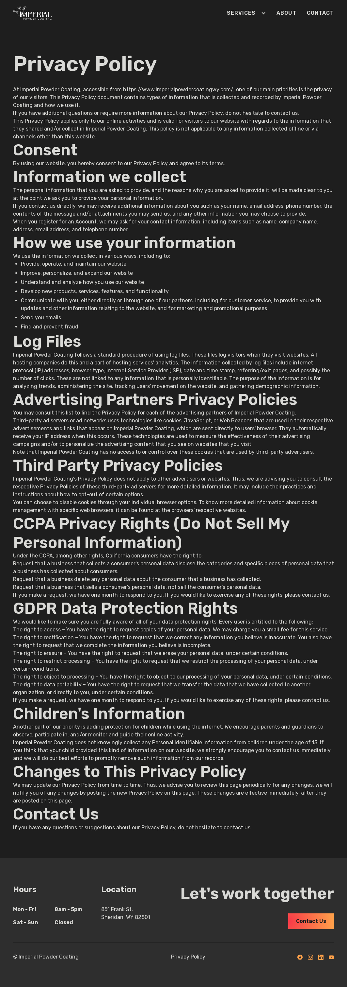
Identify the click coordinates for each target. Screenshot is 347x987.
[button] (241, 13)
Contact (320, 13)
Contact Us (311, 921)
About (286, 13)
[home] (32, 13)
